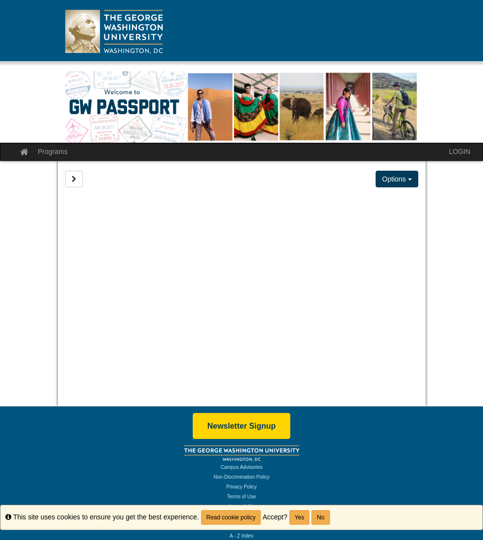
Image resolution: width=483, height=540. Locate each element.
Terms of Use (241, 496)
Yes (300, 517)
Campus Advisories (242, 467)
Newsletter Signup (241, 426)
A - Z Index (241, 536)
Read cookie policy (231, 517)
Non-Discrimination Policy (242, 477)
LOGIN (459, 151)
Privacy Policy (241, 486)
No (320, 517)
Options (396, 179)
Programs (53, 151)
